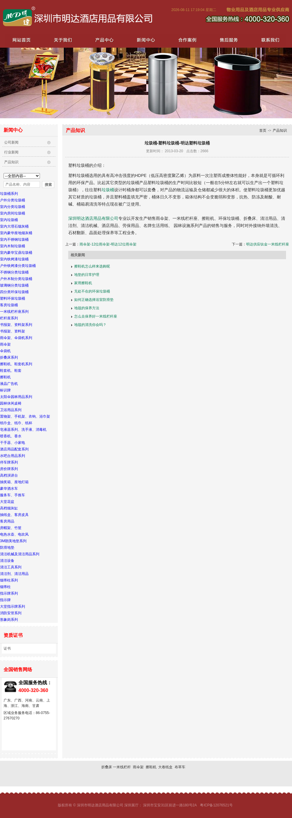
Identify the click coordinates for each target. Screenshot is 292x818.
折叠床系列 (9, 357)
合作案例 (186, 40)
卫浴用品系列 (10, 410)
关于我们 (62, 40)
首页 (262, 130)
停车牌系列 (9, 462)
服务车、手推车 (12, 495)
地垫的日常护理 (86, 275)
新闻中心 (145, 40)
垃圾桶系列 (9, 194)
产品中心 (104, 40)
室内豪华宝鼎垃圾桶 (16, 253)
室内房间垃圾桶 (12, 213)
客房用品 (7, 521)
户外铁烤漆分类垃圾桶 (18, 266)
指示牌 (5, 600)
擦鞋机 (5, 377)
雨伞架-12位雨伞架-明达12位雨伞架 (108, 244)
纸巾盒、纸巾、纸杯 (16, 423)
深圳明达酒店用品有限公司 (93, 218)
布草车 (180, 767)
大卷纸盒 (165, 767)
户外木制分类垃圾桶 (16, 279)
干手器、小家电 (12, 443)
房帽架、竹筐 (10, 528)
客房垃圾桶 (9, 305)
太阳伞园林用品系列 (16, 397)
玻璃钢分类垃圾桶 (14, 285)
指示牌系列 (9, 593)
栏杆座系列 (9, 318)
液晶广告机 (9, 384)
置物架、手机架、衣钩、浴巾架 (25, 416)
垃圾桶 (108, 189)
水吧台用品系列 (12, 456)
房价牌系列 (9, 469)
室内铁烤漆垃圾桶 (14, 259)
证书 (7, 648)
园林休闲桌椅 (10, 403)
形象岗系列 (9, 620)
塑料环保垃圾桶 (12, 298)
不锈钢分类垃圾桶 (14, 272)
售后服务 (227, 40)
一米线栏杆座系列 (14, 312)
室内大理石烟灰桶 (14, 226)
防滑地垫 (7, 547)
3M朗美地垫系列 (13, 541)
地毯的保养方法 (86, 308)
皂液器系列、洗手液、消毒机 (23, 429)
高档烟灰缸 (9, 508)
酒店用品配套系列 (14, 449)
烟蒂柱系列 (9, 580)
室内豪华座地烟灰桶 (16, 233)
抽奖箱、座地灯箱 (14, 482)
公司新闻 (11, 142)
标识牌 (5, 390)
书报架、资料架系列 (16, 325)
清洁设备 (7, 561)
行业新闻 (11, 152)
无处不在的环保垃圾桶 (92, 291)
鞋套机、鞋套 (10, 370)
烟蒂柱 (5, 587)
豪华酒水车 (9, 488)
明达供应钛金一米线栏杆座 (267, 244)
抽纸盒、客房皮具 (14, 515)
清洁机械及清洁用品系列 (19, 554)
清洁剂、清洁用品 (14, 574)
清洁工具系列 (10, 567)
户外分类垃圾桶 (12, 200)
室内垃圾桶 (9, 220)
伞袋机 (5, 351)
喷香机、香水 (10, 436)
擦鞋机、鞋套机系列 (16, 364)
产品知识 (11, 162)
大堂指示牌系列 (12, 606)
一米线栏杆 (122, 767)
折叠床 (106, 767)
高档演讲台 (9, 475)
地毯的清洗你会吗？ (90, 325)
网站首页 (21, 40)
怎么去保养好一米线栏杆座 (95, 316)
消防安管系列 (10, 613)
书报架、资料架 (12, 331)
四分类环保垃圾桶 (14, 292)
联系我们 (268, 40)
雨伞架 (5, 344)
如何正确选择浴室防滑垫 (94, 300)
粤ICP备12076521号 (216, 805)
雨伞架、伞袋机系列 (16, 338)
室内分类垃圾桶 (12, 207)
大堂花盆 (7, 502)
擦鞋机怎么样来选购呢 (92, 266)
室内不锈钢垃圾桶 (14, 239)
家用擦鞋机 (83, 283)
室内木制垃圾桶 (12, 246)
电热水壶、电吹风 (14, 534)
